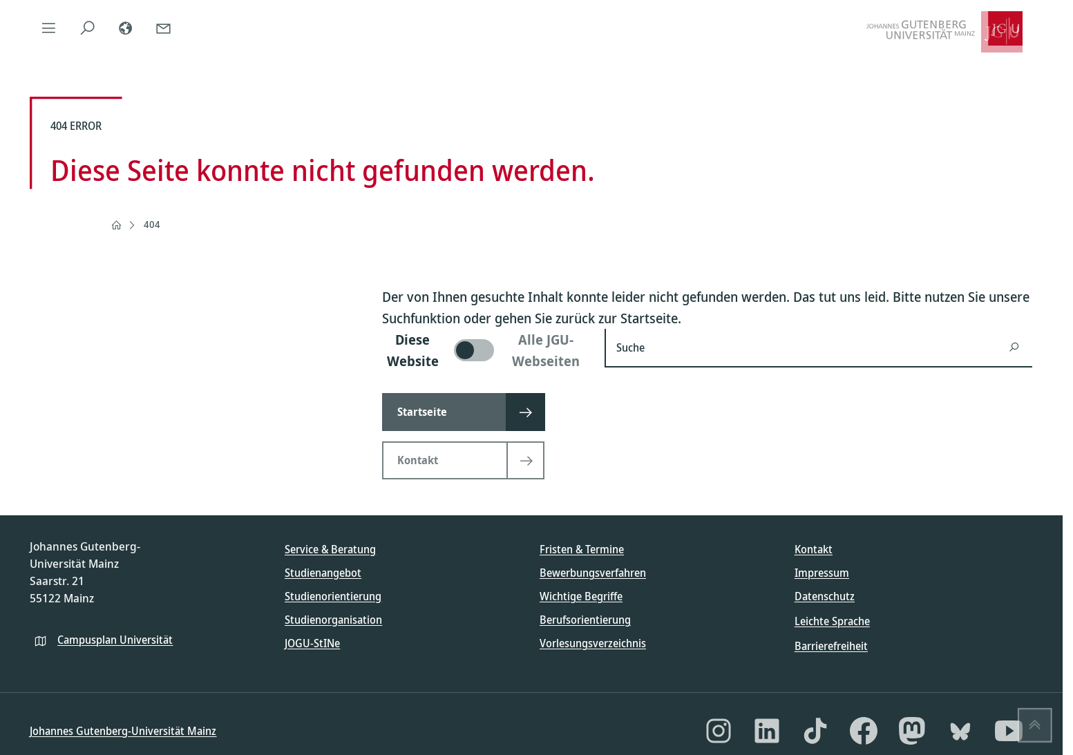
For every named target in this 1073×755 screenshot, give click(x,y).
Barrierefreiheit (831, 645)
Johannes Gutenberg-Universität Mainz (123, 730)
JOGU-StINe (312, 643)
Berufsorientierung (585, 619)
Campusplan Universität (115, 639)
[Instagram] (718, 731)
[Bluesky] (960, 731)
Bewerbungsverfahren (593, 572)
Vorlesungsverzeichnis (593, 643)
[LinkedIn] (767, 731)
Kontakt (814, 549)
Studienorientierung (333, 596)
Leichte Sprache (832, 621)
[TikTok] (815, 731)
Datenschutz (825, 596)
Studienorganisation (333, 619)
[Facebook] (863, 731)
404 (152, 224)
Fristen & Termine (582, 549)
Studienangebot (323, 572)
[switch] (485, 350)
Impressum (822, 572)
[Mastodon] (912, 731)
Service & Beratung (330, 549)
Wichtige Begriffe (581, 596)
